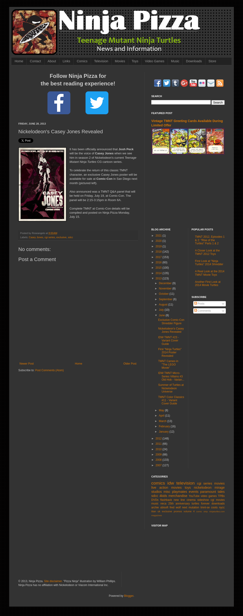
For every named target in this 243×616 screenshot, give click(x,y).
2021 (159, 235)
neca (163, 503)
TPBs (221, 496)
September (166, 299)
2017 (159, 257)
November (165, 288)
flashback (166, 500)
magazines (156, 515)
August (163, 304)
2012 (159, 438)
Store (212, 61)
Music (175, 61)
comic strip (202, 511)
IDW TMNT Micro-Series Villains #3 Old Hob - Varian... (171, 376)
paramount (208, 491)
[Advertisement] (188, 191)
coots (214, 507)
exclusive (61, 237)
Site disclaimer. (53, 581)
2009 (159, 454)
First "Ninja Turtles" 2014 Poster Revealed (170, 352)
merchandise (177, 496)
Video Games (154, 61)
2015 (159, 267)
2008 (159, 459)
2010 (159, 449)
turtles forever (201, 503)
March (163, 421)
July (162, 309)
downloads (218, 503)
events (193, 491)
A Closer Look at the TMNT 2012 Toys (207, 252)
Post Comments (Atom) (49, 370)
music (154, 503)
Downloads (194, 61)
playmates (179, 491)
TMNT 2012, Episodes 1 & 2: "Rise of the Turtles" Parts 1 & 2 (210, 240)
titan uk (155, 511)
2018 (159, 251)
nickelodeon (203, 487)
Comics (82, 61)
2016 (159, 262)
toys (188, 487)
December (165, 283)
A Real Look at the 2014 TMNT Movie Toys (209, 273)
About (52, 61)
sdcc (70, 237)
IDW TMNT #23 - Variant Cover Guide (168, 341)
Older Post (129, 363)
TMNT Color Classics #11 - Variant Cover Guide (171, 400)
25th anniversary (179, 503)
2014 (159, 273)
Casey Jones (36, 237)
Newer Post (26, 363)
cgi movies (218, 500)
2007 (159, 465)
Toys (135, 61)
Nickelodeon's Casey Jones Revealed (171, 330)
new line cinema (185, 500)
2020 (159, 241)
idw (170, 483)
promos (178, 511)
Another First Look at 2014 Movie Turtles (208, 283)
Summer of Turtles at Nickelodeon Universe (171, 388)
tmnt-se (205, 507)
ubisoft (164, 507)
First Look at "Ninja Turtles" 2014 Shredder (209, 262)
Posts (199, 303)
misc (166, 491)
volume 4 (189, 511)
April (162, 415)
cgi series (49, 237)
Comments (202, 310)
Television (101, 61)
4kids (163, 496)
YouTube (194, 496)
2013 (159, 278)
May (162, 410)
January (164, 431)
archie (155, 507)
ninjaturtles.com (217, 511)
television (185, 483)
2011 (159, 443)
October (164, 293)
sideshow (203, 500)
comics (158, 483)
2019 (159, 246)
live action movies (166, 487)
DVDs (154, 500)
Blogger (128, 595)
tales (221, 491)
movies (219, 483)
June (162, 315)
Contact (35, 61)
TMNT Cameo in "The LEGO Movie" (168, 364)
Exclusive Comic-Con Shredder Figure (171, 321)
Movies (120, 61)
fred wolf (175, 507)
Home (19, 61)
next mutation (190, 507)
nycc (222, 507)
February (165, 426)
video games (209, 496)
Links (66, 61)
